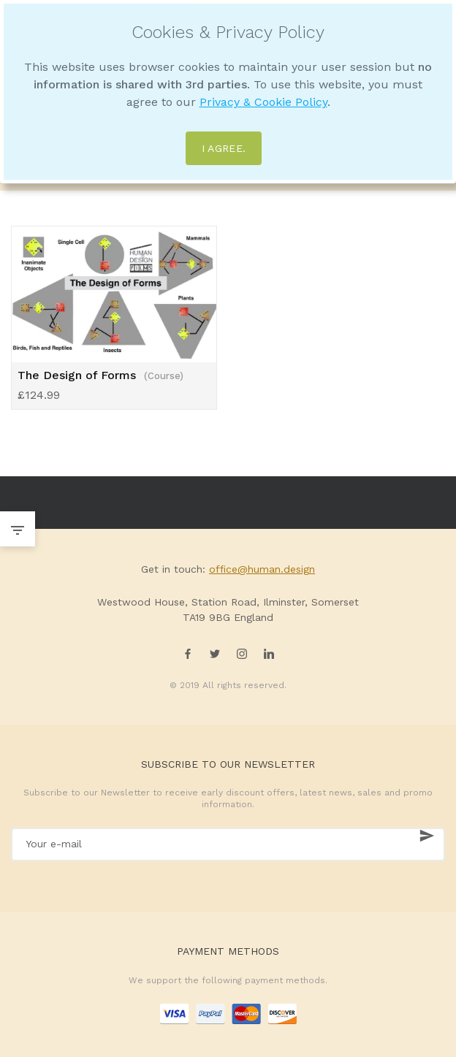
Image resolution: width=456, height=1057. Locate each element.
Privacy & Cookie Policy (263, 102)
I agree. (224, 148)
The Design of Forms (100, 375)
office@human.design (262, 569)
